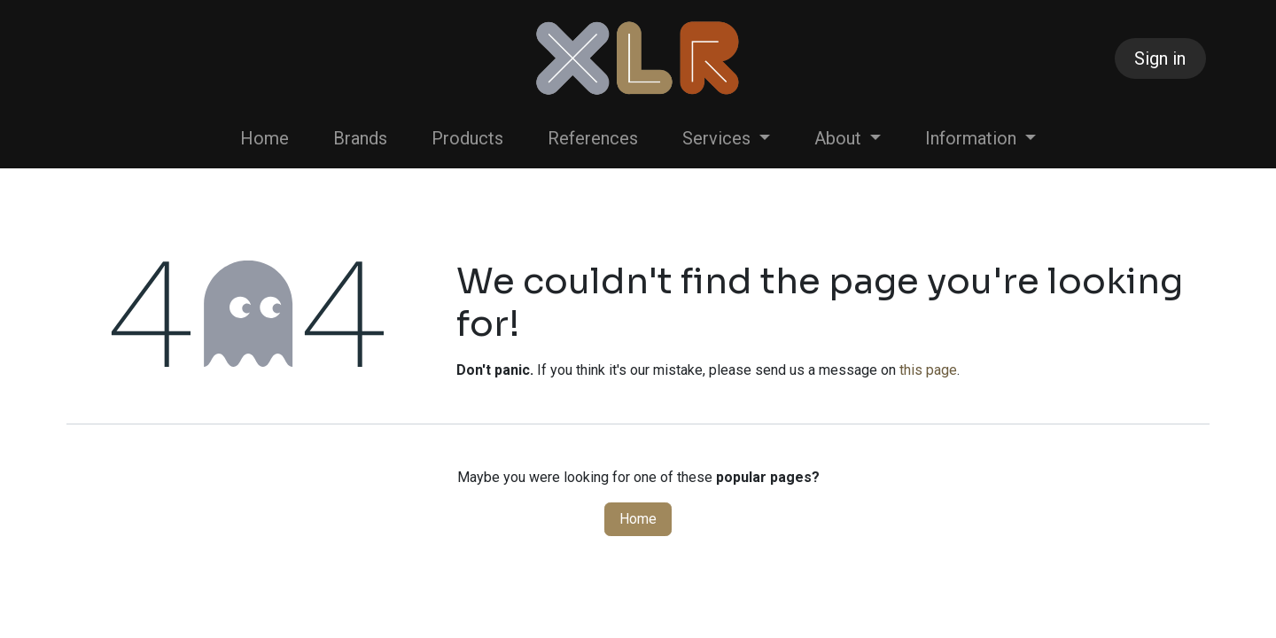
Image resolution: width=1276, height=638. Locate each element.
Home (638, 518)
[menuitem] (264, 138)
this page (928, 370)
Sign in (1160, 58)
